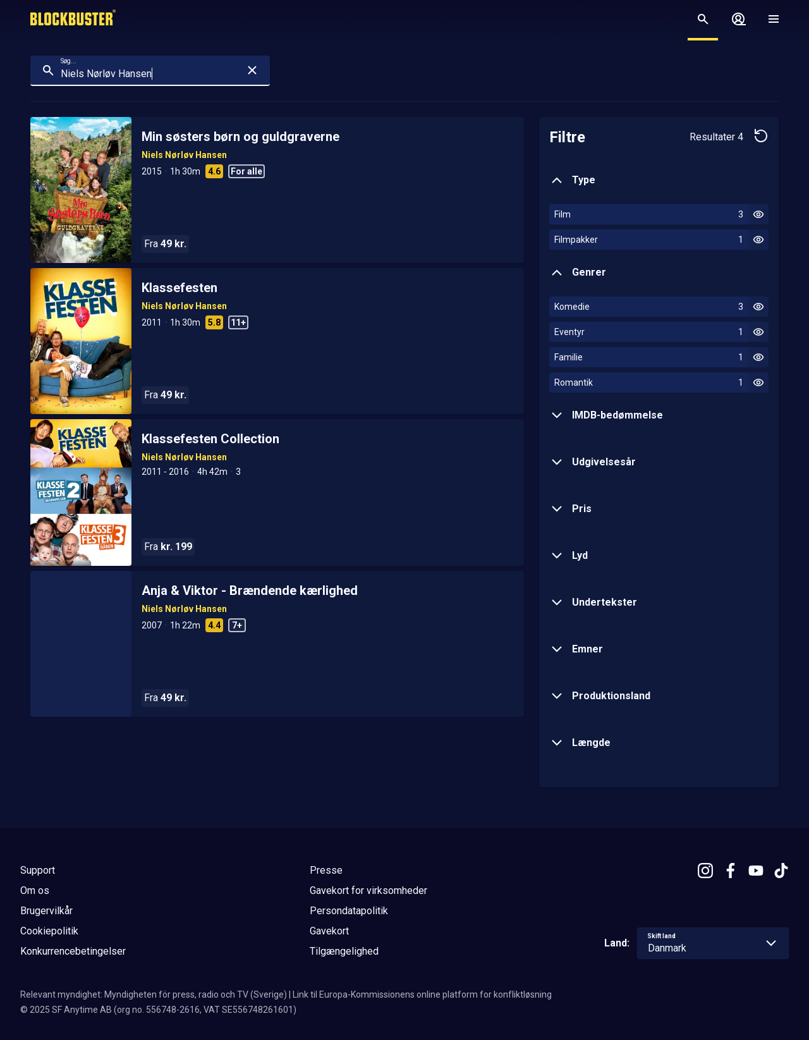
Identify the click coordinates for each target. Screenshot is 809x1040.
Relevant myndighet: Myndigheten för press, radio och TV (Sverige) (153, 994)
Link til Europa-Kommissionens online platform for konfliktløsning (422, 994)
